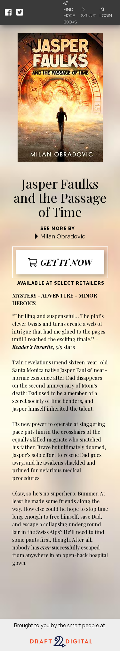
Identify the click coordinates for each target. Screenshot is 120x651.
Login (106, 12)
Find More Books (70, 12)
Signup (88, 12)
